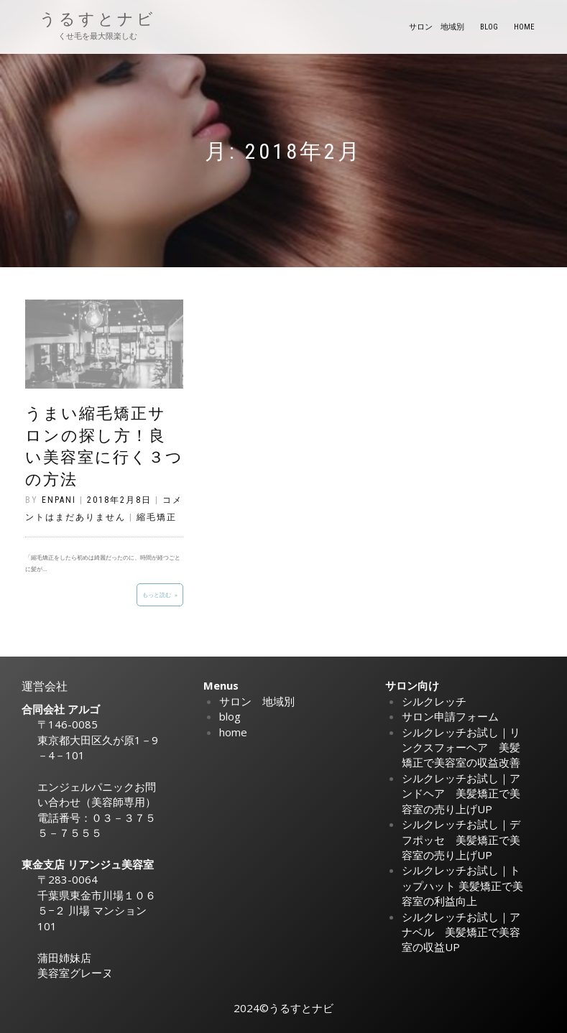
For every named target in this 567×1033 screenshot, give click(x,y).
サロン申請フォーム (450, 716)
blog (489, 27)
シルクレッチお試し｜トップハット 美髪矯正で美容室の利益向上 (462, 885)
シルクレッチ (434, 701)
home (524, 27)
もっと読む (156, 594)
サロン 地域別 (436, 27)
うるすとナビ (98, 19)
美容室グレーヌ (75, 972)
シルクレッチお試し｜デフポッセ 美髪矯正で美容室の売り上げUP (461, 839)
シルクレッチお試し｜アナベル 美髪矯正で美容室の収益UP (461, 932)
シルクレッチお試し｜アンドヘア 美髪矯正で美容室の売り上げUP (461, 793)
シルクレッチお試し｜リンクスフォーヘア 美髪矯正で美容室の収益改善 (461, 747)
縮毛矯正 (157, 517)
